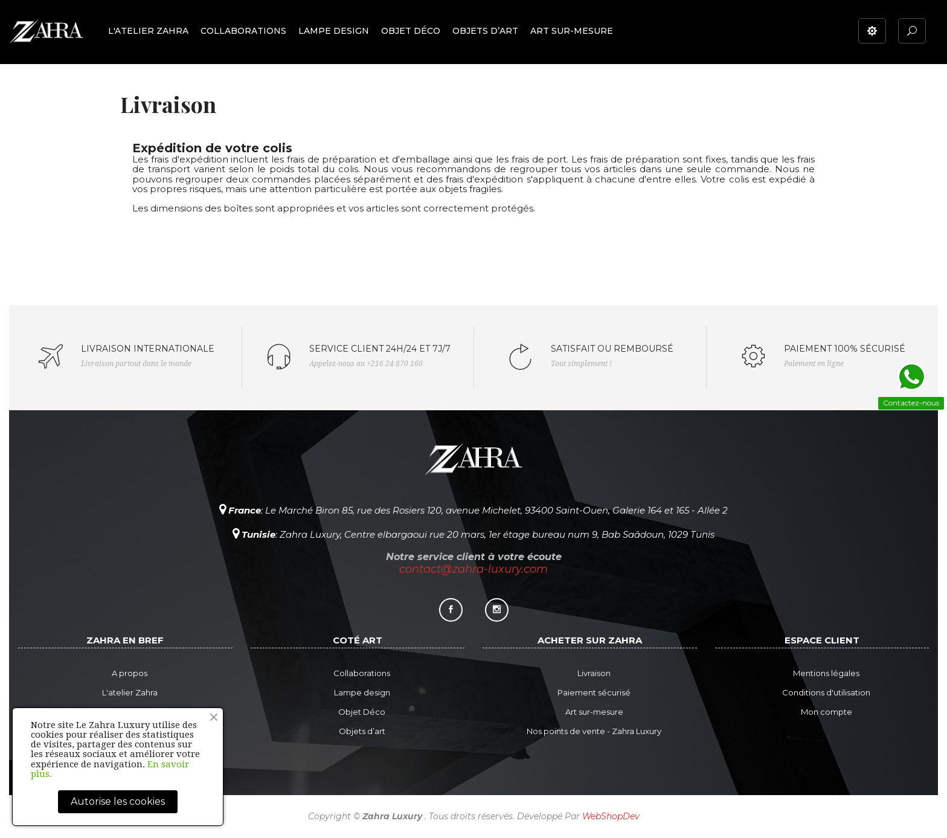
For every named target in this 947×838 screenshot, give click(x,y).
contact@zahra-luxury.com (473, 569)
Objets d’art (362, 731)
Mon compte (826, 712)
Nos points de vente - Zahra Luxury (594, 731)
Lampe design (362, 692)
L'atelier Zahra (130, 692)
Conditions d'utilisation (826, 692)
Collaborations (361, 673)
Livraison (594, 673)
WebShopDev (611, 816)
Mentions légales (826, 673)
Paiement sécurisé (594, 692)
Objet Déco (361, 712)
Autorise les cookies (118, 801)
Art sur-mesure (594, 712)
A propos (129, 673)
